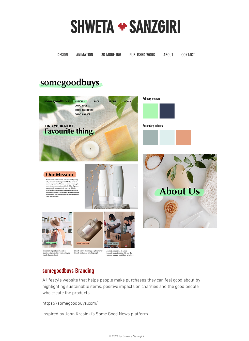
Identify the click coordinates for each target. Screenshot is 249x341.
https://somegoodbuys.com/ (70, 303)
